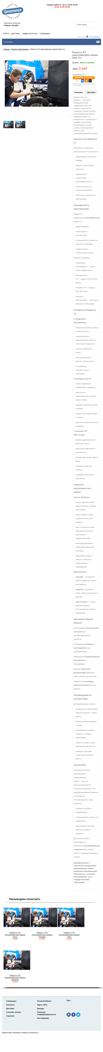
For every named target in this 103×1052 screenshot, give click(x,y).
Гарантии (10, 1016)
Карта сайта (42, 1005)
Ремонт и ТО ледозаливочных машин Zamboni (15, 977)
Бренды (40, 1008)
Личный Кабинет (44, 1001)
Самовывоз (45, 34)
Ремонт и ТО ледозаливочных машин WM (69, 935)
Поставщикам (43, 1018)
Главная (6, 49)
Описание (78, 92)
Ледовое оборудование (19, 49)
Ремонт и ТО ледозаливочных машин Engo (15, 935)
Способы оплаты (13, 1012)
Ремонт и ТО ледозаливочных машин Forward (42, 935)
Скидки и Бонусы (30, 34)
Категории (8, 42)
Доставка (15, 34)
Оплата (6, 34)
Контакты (10, 1005)
